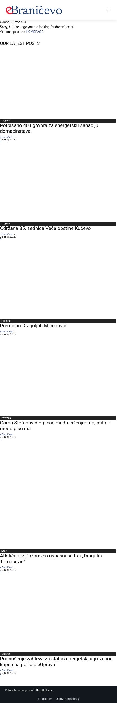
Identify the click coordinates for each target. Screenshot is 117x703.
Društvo (5, 653)
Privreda (6, 418)
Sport (4, 551)
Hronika (5, 320)
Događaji (6, 120)
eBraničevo (6, 137)
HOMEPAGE (34, 32)
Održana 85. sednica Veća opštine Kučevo (45, 228)
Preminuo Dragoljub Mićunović (33, 325)
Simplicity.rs (43, 690)
